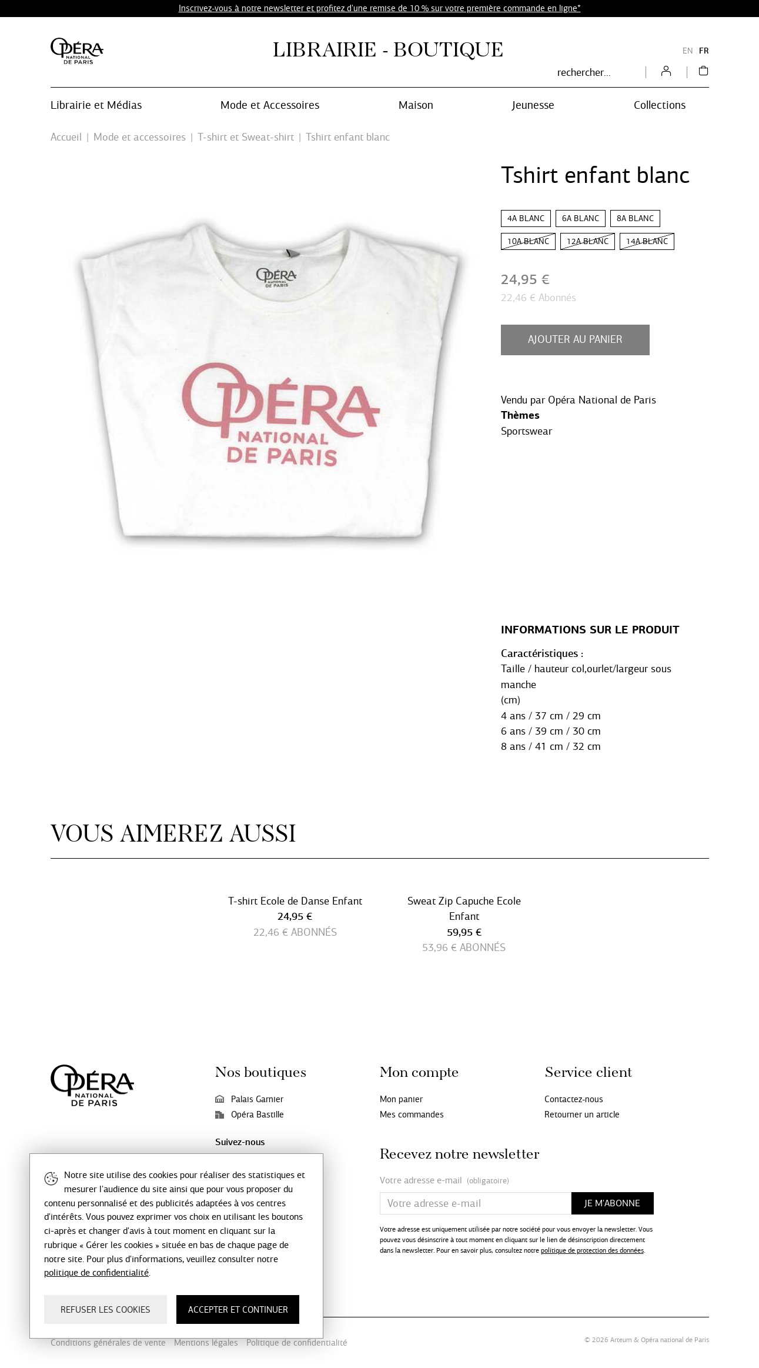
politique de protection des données (592, 1250)
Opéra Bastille (249, 1114)
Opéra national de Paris (675, 1340)
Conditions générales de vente (108, 1342)
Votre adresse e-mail (444, 1181)
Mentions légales (206, 1342)
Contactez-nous (573, 1099)
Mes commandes (412, 1114)
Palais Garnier (249, 1099)
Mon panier (401, 1099)
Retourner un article (582, 1114)
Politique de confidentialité (296, 1342)
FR (704, 51)
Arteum (621, 1340)
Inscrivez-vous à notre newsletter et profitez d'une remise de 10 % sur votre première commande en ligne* (380, 8)
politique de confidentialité (96, 1272)
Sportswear (526, 431)
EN (688, 51)
